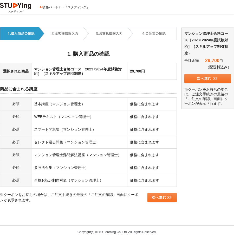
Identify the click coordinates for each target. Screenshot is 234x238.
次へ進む (162, 197)
